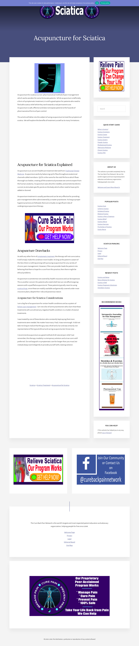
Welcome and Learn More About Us (109, 187)
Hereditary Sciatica (104, 288)
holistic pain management (27, 307)
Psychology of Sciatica (105, 227)
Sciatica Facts (102, 206)
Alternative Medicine (104, 147)
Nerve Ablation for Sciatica (106, 280)
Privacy (100, 251)
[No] (136, 3)
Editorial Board (102, 256)
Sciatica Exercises (103, 224)
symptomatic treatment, (47, 256)
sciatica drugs (22, 289)
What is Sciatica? (103, 129)
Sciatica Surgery (103, 140)
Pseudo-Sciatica (103, 142)
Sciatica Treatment (43, 385)
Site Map (100, 259)
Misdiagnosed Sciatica (105, 145)
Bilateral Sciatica (103, 214)
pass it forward (106, 433)
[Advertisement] (49, 139)
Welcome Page (102, 248)
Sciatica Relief (102, 219)
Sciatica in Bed (102, 283)
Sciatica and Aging (103, 277)
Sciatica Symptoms (104, 132)
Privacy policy (105, 3)
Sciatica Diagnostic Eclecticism (107, 285)
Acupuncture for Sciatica (61, 385)
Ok (97, 3)
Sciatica (31, 385)
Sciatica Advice (102, 221)
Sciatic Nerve (102, 229)
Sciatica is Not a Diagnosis (106, 216)
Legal (99, 253)
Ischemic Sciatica (103, 209)
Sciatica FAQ (102, 153)
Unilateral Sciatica (103, 211)
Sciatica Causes (102, 134)
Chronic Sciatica (103, 150)
